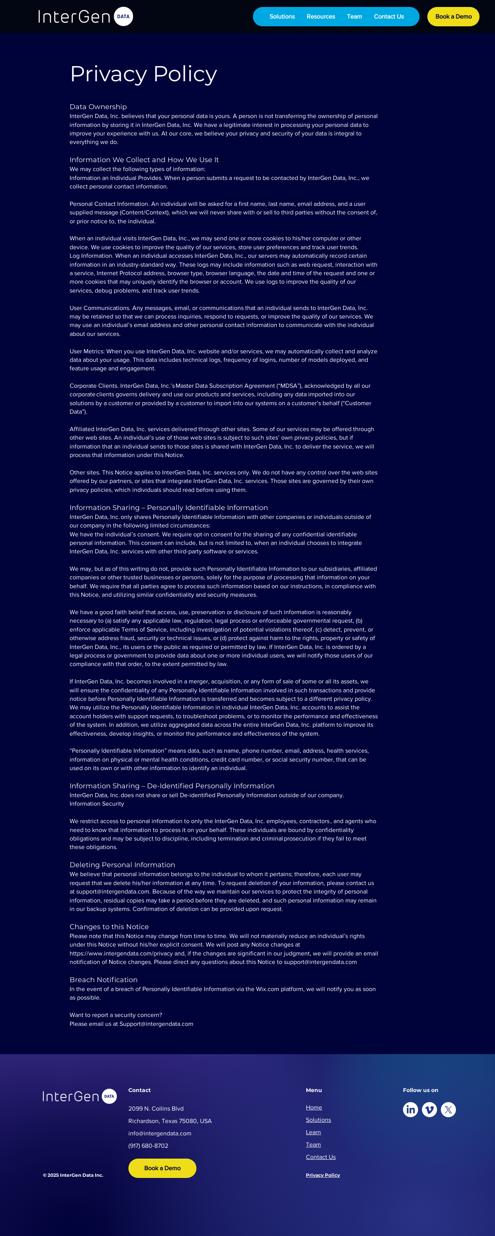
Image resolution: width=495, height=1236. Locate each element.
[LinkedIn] (410, 1109)
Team (313, 1144)
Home (314, 1107)
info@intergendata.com (159, 1133)
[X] (448, 1109)
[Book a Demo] (453, 16)
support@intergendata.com (112, 891)
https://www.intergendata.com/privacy (121, 953)
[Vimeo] (429, 1109)
